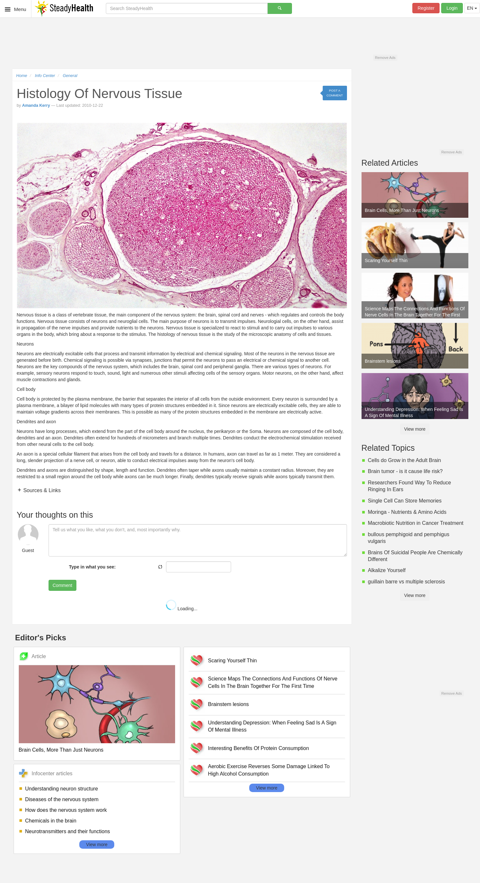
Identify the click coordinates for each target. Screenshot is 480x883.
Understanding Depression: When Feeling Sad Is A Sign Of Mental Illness (272, 726)
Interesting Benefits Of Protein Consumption (258, 748)
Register (426, 8)
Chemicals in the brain (50, 820)
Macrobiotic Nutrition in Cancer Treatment (415, 523)
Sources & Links (41, 490)
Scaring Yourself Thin (232, 660)
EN (472, 8)
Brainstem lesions (228, 704)
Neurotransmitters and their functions (67, 831)
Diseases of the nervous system (62, 799)
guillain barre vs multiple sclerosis (406, 581)
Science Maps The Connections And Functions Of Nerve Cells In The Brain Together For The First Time (273, 682)
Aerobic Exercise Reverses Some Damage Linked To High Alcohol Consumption (269, 770)
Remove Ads (385, 58)
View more (96, 844)
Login (451, 8)
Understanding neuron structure (61, 788)
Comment (63, 585)
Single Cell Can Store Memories (405, 500)
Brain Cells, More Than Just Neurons (61, 750)
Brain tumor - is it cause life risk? (405, 471)
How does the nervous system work (66, 810)
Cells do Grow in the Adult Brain (404, 460)
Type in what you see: (92, 566)
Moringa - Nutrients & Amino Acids (407, 512)
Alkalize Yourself (387, 570)
